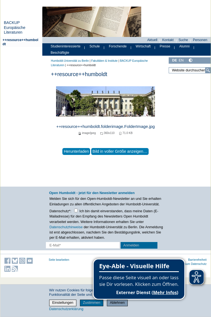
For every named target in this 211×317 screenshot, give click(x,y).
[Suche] (208, 70)
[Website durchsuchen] (190, 70)
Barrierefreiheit (197, 259)
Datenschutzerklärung (66, 309)
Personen (200, 40)
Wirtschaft (143, 46)
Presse (165, 46)
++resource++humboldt (20, 42)
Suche (183, 40)
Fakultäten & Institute (104, 60)
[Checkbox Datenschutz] (76, 210)
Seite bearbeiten (59, 259)
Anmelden (131, 245)
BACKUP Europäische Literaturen (14, 27)
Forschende (118, 46)
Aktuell (152, 40)
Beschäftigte (60, 53)
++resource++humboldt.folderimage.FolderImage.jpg (105, 126)
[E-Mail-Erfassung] (83, 245)
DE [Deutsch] (174, 60)
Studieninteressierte (65, 46)
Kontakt (168, 40)
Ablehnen (117, 302)
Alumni (184, 46)
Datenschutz (199, 263)
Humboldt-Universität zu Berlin (70, 60)
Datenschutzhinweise (66, 227)
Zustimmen (91, 302)
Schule (95, 46)
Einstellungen (62, 302)
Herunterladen (76, 151)
